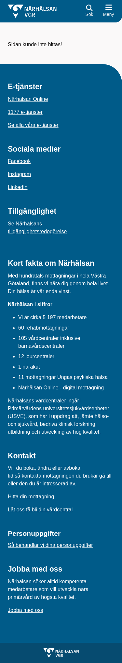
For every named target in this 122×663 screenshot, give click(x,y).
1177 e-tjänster (25, 112)
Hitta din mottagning (31, 496)
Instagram (19, 174)
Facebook (19, 161)
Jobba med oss (25, 610)
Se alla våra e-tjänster (33, 125)
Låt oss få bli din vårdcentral (40, 509)
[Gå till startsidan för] (32, 11)
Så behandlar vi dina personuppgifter (50, 545)
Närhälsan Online (28, 99)
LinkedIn (18, 187)
